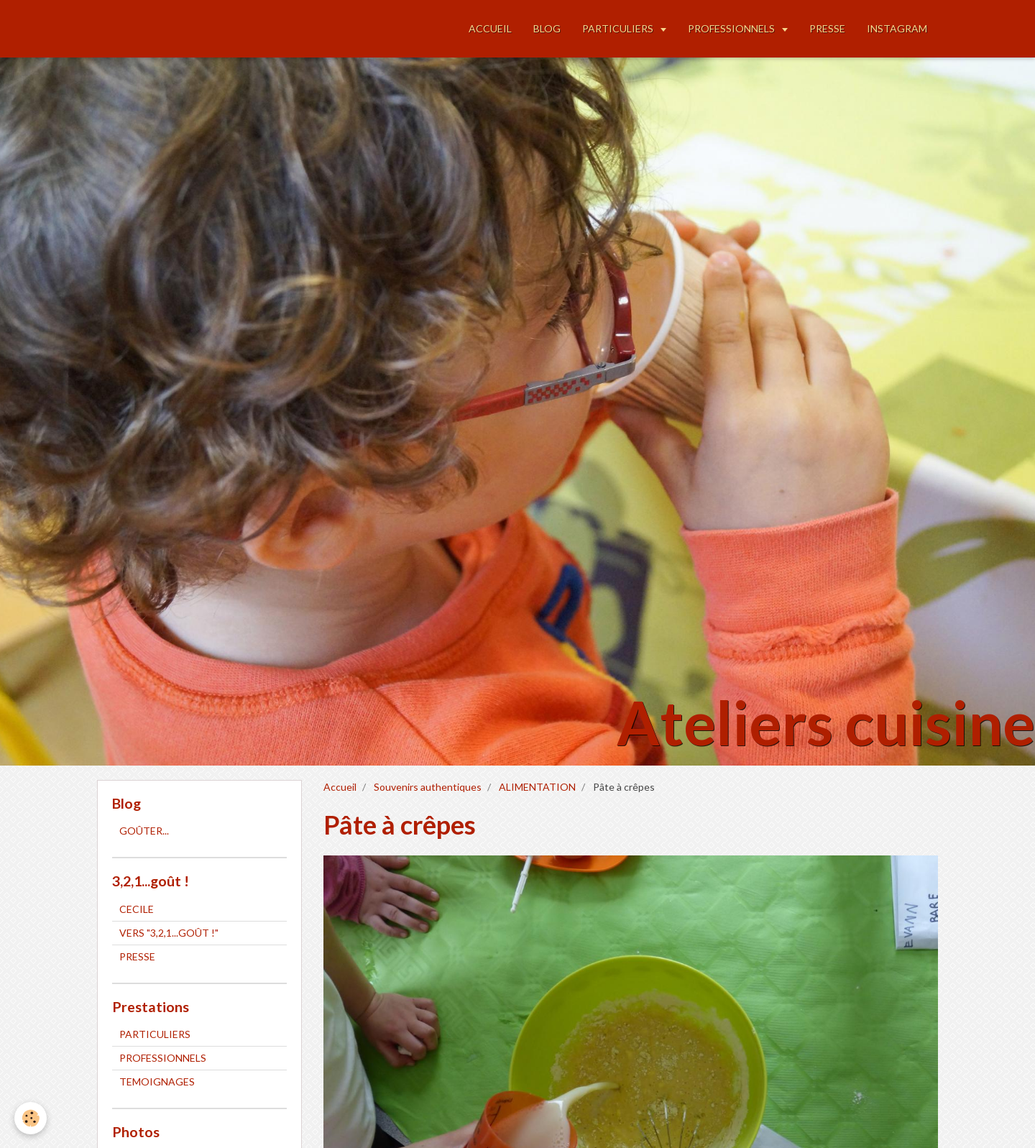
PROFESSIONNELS (732, 28)
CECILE (136, 909)
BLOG (547, 28)
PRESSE (827, 28)
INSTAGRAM (897, 28)
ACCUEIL (490, 28)
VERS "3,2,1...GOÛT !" (168, 933)
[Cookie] (30, 1118)
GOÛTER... (144, 831)
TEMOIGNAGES (157, 1081)
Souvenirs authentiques (428, 787)
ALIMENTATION (537, 787)
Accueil (339, 787)
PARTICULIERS (619, 28)
